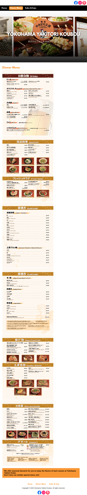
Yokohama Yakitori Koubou (43, 35)
